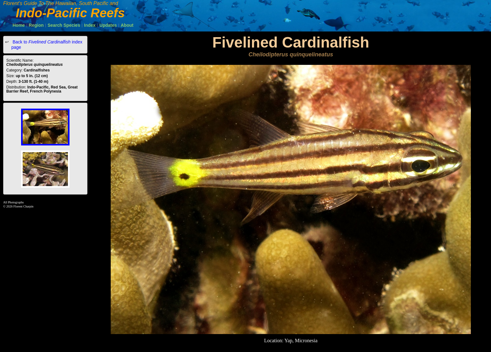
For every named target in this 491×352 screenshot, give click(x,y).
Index (90, 25)
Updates (108, 25)
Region (36, 25)
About (127, 25)
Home (19, 25)
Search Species (63, 25)
